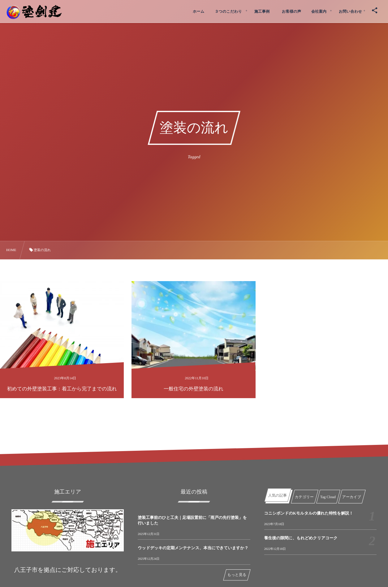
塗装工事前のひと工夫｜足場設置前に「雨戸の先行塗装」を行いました (192, 520)
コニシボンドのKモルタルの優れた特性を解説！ (308, 513)
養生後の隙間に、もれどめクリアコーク (301, 538)
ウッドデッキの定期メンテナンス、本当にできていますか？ (193, 548)
